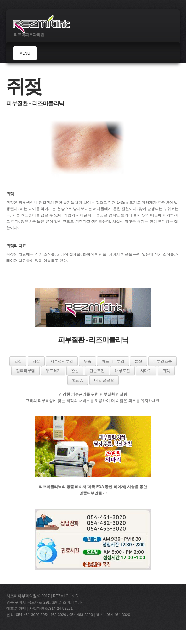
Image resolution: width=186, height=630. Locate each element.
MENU (25, 53)
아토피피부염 (113, 361)
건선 (18, 361)
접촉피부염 (25, 370)
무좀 (87, 361)
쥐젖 (166, 370)
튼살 (138, 361)
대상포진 (122, 370)
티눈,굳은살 (104, 380)
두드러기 (53, 370)
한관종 (77, 380)
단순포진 (96, 370)
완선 (75, 370)
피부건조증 (162, 361)
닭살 (36, 361)
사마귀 (146, 370)
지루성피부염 (61, 361)
